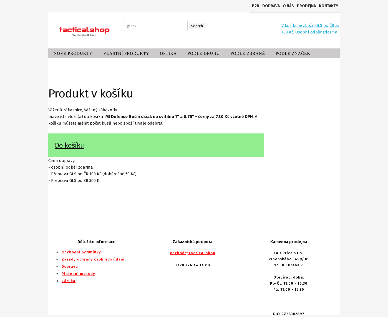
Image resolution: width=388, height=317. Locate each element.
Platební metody (78, 274)
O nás (288, 6)
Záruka (68, 281)
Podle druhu (204, 53)
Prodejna (306, 6)
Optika (168, 53)
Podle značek (293, 53)
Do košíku (69, 145)
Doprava (271, 6)
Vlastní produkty (126, 53)
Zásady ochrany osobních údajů (93, 259)
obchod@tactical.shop (192, 253)
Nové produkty (73, 53)
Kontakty (328, 6)
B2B (255, 6)
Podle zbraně (248, 53)
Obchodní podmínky (81, 252)
